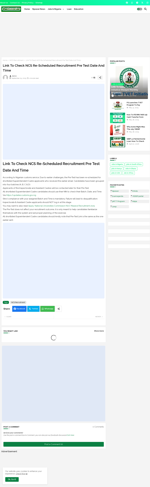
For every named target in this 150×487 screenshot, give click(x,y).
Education (78, 9)
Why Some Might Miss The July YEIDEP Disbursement (136, 129)
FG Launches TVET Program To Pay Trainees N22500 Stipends (135, 106)
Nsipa (134, 201)
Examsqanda (117, 196)
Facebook (21, 309)
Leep (114, 207)
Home (27, 9)
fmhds (135, 191)
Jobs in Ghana (130, 169)
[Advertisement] (75, 34)
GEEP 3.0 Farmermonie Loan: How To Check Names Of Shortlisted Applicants (136, 142)
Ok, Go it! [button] (12, 479)
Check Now (21, 474)
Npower (115, 191)
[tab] (27, 9)
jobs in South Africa (133, 164)
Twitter (35, 309)
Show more (99, 331)
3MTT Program (118, 201)
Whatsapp (48, 309)
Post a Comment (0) (53, 444)
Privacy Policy (27, 3)
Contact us (15, 3)
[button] (139, 9)
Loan (69, 9)
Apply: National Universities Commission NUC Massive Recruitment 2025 (61, 206)
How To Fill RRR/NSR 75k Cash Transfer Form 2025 (137, 117)
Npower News (38, 9)
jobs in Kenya (116, 169)
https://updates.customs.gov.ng (21, 195)
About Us (4, 3)
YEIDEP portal (137, 196)
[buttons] (127, 3)
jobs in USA (115, 173)
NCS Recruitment (16, 60)
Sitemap (39, 3)
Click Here (70, 435)
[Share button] (58, 309)
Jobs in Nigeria (117, 164)
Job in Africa (128, 173)
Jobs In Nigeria (55, 9)
